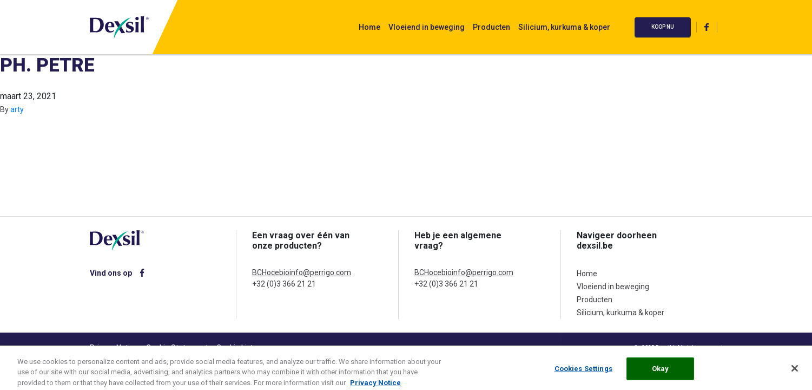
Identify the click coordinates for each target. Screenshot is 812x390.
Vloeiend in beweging (426, 27)
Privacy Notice (114, 347)
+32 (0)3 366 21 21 (284, 284)
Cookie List (234, 347)
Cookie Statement (177, 347)
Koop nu (662, 27)
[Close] (795, 372)
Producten (491, 27)
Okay (660, 372)
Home (369, 27)
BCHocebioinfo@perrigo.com (301, 272)
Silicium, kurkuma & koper (564, 27)
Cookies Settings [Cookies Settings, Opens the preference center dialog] (583, 372)
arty (17, 109)
